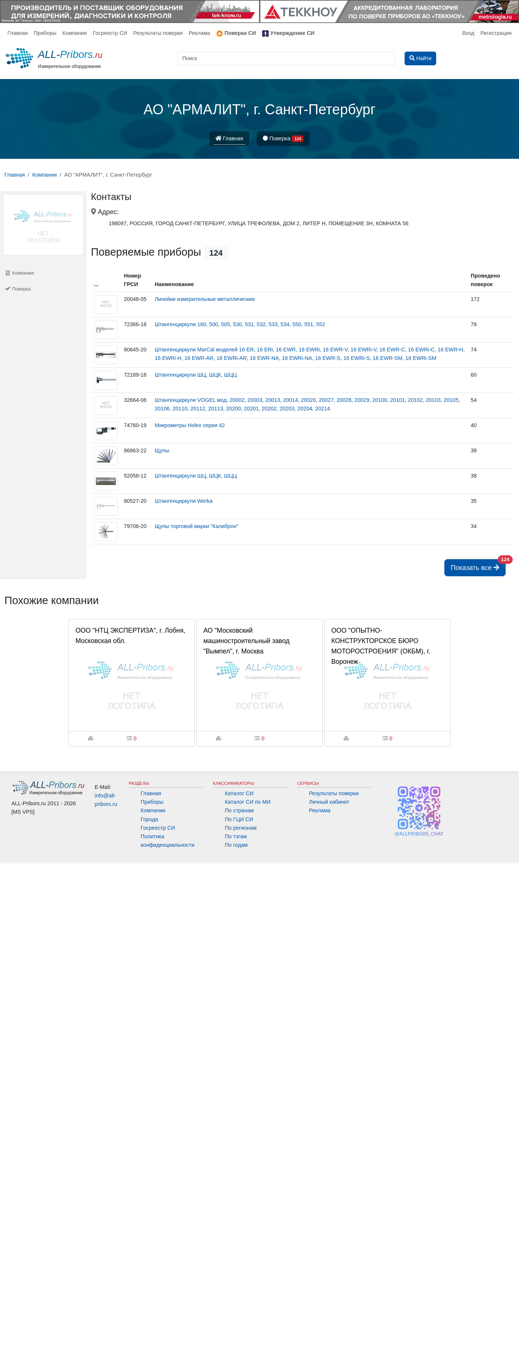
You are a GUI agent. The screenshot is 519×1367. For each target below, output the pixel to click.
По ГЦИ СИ (239, 819)
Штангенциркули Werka (184, 501)
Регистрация (496, 33)
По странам (239, 810)
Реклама (199, 33)
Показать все (478, 565)
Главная (17, 33)
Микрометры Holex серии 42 (190, 425)
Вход (468, 33)
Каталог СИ (239, 793)
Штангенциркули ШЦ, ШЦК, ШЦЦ (196, 375)
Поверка (283, 138)
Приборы (45, 33)
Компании (74, 33)
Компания (19, 273)
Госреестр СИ (110, 33)
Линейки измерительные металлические (205, 299)
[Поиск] (287, 58)
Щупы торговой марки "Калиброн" (197, 526)
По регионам (241, 828)
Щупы (162, 450)
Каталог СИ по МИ (247, 802)
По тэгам (236, 836)
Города (149, 819)
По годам (236, 845)
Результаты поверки (157, 33)
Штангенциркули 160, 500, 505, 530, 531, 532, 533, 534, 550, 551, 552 (240, 324)
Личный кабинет (329, 802)
